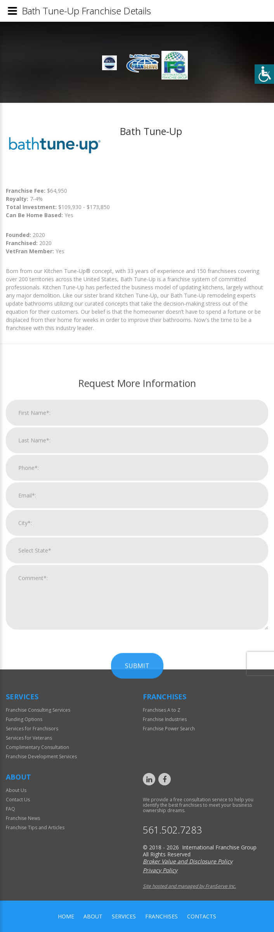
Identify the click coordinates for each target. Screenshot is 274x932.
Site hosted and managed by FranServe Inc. (189, 886)
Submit (137, 856)
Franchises (161, 916)
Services (124, 916)
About (92, 916)
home (66, 916)
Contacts (201, 916)
